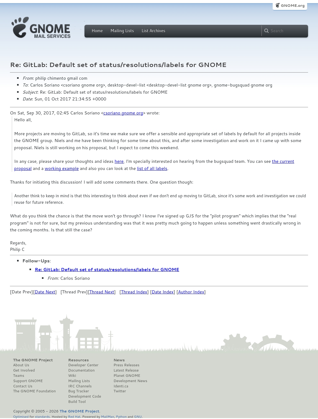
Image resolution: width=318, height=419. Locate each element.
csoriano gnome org (123, 113)
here (119, 161)
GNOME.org (293, 5)
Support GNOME (28, 380)
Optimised (21, 416)
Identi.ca (120, 386)
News (119, 360)
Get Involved (24, 370)
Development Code (84, 396)
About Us (21, 365)
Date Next (44, 292)
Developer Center (83, 365)
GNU (138, 416)
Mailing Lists (122, 30)
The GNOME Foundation (34, 391)
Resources (78, 360)
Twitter (119, 391)
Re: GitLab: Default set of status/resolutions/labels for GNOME (107, 269)
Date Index (163, 292)
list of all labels (152, 168)
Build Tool (77, 401)
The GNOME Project (33, 360)
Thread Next (101, 292)
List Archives (153, 30)
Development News (130, 380)
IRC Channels (80, 386)
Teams (18, 375)
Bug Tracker (78, 391)
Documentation (81, 370)
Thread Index (134, 292)
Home (97, 30)
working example (62, 168)
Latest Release (126, 370)
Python (121, 416)
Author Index (191, 292)
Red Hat (74, 416)
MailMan (107, 416)
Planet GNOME (126, 375)
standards (42, 416)
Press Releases (126, 365)
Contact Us (22, 386)
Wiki (72, 375)
